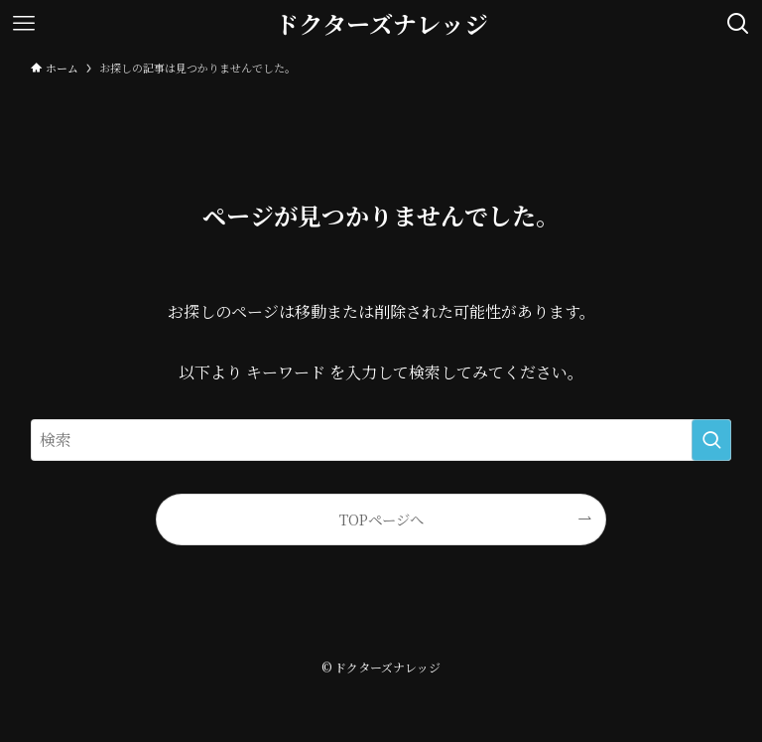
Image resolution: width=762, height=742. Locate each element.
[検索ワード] (381, 440)
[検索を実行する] (711, 440)
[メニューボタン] (24, 24)
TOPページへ (381, 519)
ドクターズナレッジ (381, 24)
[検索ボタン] (738, 24)
